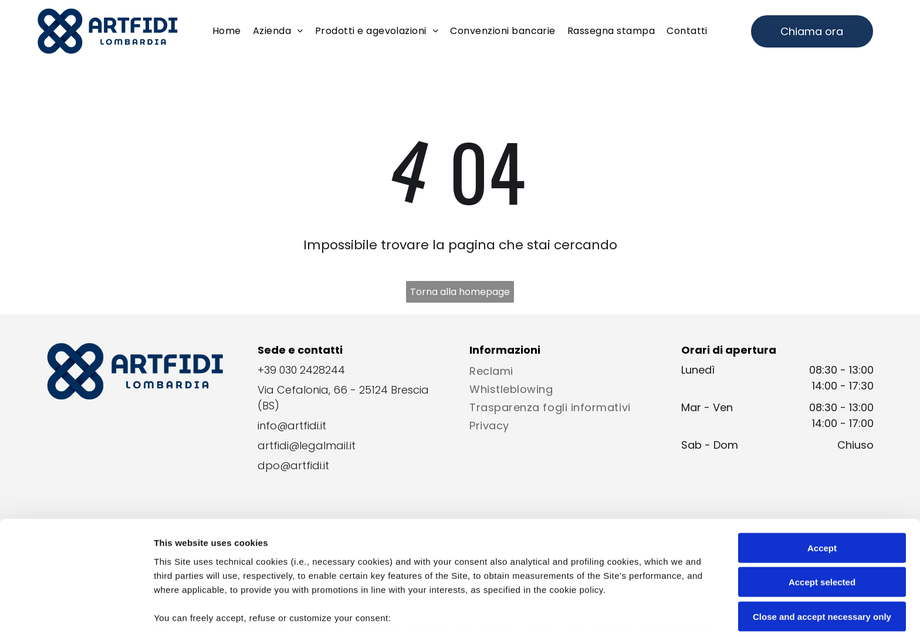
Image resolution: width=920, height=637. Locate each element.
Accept (822, 465)
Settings (596, 614)
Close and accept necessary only (822, 534)
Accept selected (822, 499)
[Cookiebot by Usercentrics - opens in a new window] (76, 614)
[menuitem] (227, 31)
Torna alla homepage (460, 292)
